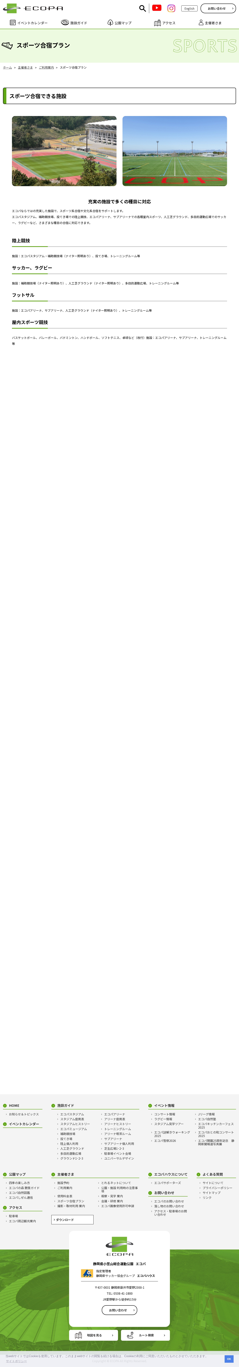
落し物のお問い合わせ (169, 1206)
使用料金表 (64, 1196)
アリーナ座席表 (114, 1119)
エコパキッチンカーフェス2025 (216, 1125)
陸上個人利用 (69, 1143)
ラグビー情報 (163, 1119)
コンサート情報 (164, 1114)
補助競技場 (67, 1133)
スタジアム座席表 (72, 1119)
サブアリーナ (113, 1138)
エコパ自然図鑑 (19, 1192)
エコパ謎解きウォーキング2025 (172, 1133)
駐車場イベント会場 (117, 1153)
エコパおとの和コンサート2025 (216, 1133)
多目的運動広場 (70, 1153)
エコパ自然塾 (207, 1119)
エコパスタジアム (72, 1114)
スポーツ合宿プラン (70, 1201)
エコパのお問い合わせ (169, 1201)
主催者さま (65, 1174)
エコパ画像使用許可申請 (117, 1206)
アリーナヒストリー (117, 1123)
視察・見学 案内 (112, 1196)
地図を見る (94, 1335)
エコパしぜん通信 (21, 1197)
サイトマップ (212, 1192)
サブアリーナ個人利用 (119, 1143)
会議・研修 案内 (112, 1201)
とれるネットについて (116, 1182)
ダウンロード (65, 1219)
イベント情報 (164, 1105)
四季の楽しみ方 (19, 1182)
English (189, 8)
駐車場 (13, 1216)
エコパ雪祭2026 (165, 1140)
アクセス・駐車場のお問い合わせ (170, 1212)
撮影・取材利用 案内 (71, 1206)
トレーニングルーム (117, 1128)
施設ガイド (65, 1105)
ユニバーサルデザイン (119, 1158)
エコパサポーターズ (167, 1182)
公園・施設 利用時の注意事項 (119, 1189)
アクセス (15, 1207)
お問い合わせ (217, 8)
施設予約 (63, 1182)
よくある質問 (213, 1174)
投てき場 (66, 1138)
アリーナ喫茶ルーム (117, 1133)
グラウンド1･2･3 (71, 1158)
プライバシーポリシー (217, 1187)
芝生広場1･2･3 (114, 1148)
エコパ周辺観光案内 (22, 1221)
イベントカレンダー (24, 1124)
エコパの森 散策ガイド (24, 1187)
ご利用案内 (64, 1187)
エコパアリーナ (114, 1114)
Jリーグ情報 (206, 1114)
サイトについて (213, 1182)
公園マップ (17, 1174)
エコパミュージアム (73, 1128)
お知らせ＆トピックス (24, 1114)
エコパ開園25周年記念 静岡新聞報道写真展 (216, 1142)
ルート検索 (146, 1335)
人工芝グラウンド (72, 1148)
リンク (207, 1197)
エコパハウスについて (171, 1174)
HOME (14, 1105)
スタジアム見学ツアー (169, 1123)
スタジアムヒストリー (75, 1123)
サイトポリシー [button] (16, 1361)
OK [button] (229, 1358)
